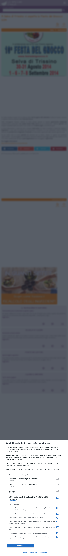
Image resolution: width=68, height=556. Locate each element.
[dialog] (34, 498)
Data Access (34, 552)
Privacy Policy (44, 552)
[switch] (57, 479)
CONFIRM (20, 546)
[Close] (64, 443)
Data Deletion (23, 552)
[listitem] (34, 475)
